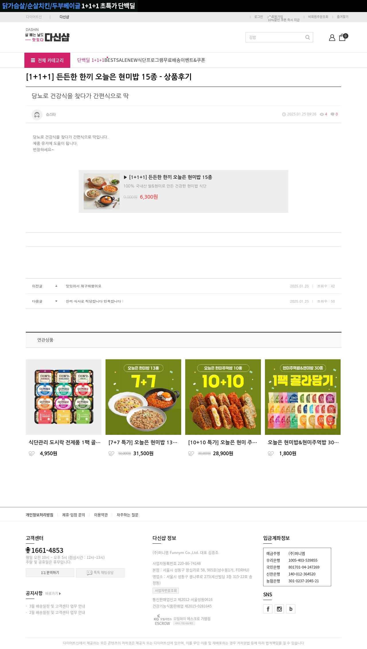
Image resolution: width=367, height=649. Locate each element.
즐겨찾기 (342, 16)
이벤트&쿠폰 (193, 60)
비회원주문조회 (318, 16)
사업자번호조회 (166, 590)
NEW (132, 60)
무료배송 (172, 60)
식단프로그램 (150, 60)
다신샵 (64, 16)
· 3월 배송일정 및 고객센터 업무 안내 (55, 606)
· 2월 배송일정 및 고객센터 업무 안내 (55, 612)
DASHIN (32, 29)
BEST (110, 60)
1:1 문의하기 (50, 572)
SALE (121, 60)
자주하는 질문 (127, 514)
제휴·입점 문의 (73, 514)
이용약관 (101, 514)
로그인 (258, 16)
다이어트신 (34, 16)
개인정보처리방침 (39, 514)
